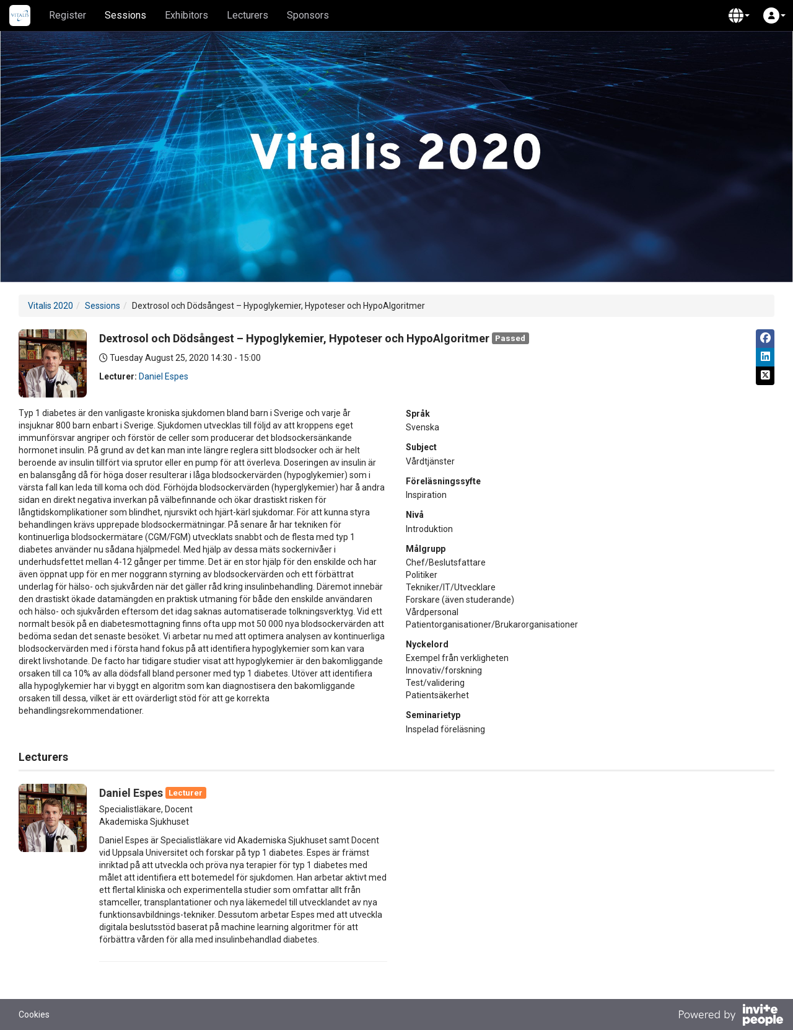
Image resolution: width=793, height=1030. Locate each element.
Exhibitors (186, 15)
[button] (739, 15)
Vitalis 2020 (50, 306)
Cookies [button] (34, 1014)
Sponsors (308, 15)
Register (67, 15)
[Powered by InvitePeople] (730, 1016)
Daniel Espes (163, 376)
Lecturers (247, 15)
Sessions (125, 15)
